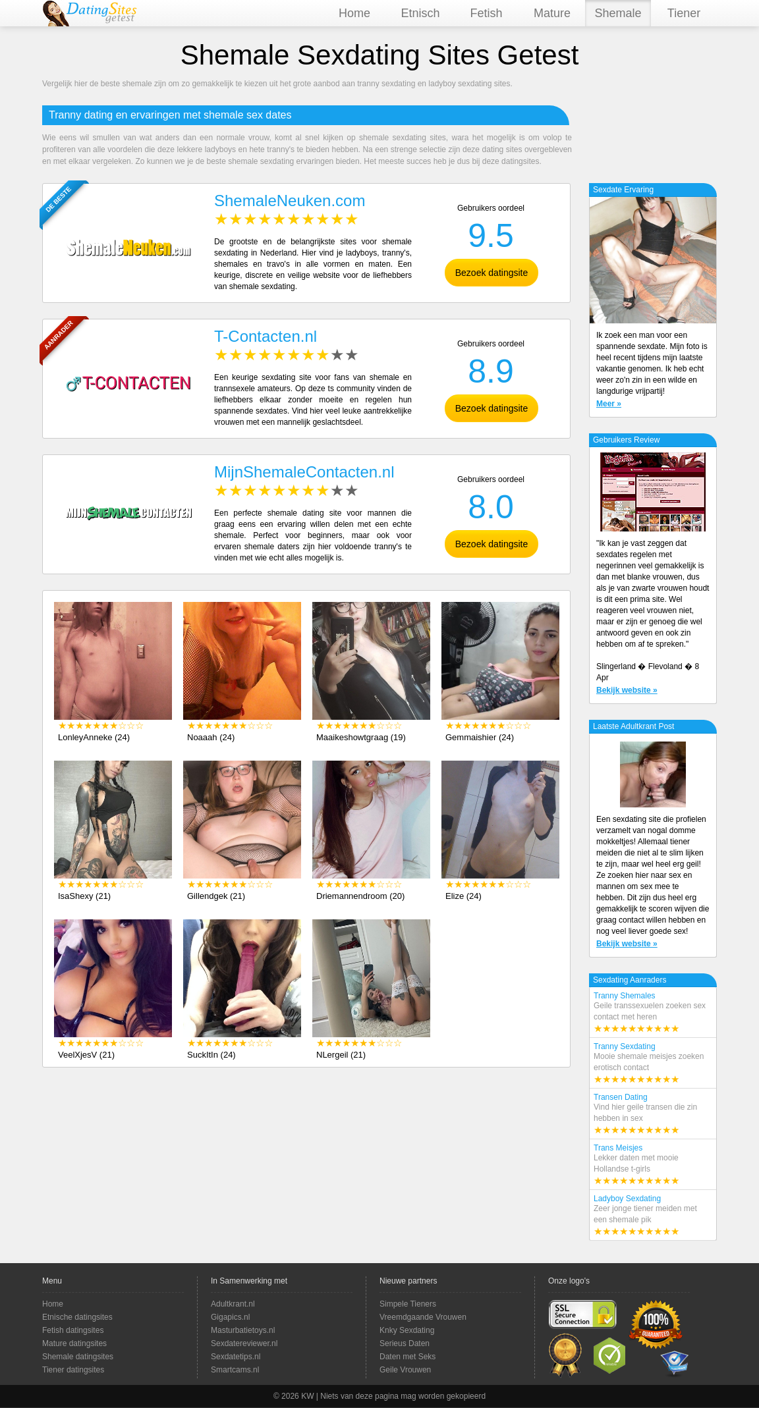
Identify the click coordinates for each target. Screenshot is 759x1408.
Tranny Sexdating (653, 1063)
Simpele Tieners (408, 1304)
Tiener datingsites (73, 1369)
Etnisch (420, 13)
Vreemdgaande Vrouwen (423, 1317)
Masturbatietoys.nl (243, 1330)
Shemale (617, 13)
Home (354, 13)
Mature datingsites (74, 1343)
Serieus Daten (405, 1343)
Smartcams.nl (235, 1369)
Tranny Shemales (653, 1013)
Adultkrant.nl (233, 1304)
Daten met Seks (408, 1356)
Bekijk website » (627, 690)
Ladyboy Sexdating (653, 1215)
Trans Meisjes (653, 1165)
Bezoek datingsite (491, 272)
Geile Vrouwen (405, 1369)
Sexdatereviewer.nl (244, 1343)
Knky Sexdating (407, 1330)
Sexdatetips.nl (235, 1356)
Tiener (683, 13)
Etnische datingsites (77, 1317)
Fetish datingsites (72, 1330)
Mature (552, 13)
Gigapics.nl (230, 1317)
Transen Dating (653, 1114)
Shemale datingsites (77, 1356)
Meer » (608, 403)
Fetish (486, 13)
